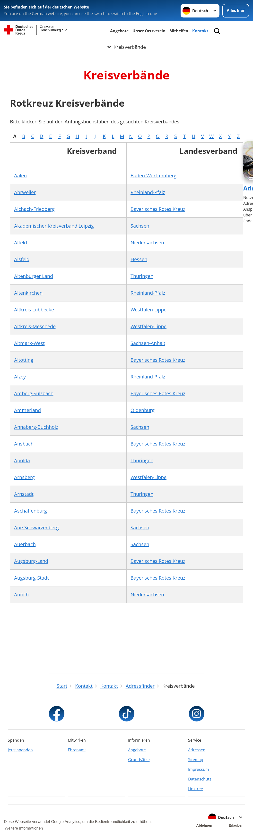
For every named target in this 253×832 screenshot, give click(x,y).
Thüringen (142, 276)
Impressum (198, 769)
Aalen (20, 175)
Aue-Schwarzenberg (36, 527)
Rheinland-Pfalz (148, 192)
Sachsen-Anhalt (148, 343)
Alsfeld (21, 259)
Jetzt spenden (20, 750)
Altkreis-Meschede (35, 326)
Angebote (119, 31)
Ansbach (24, 443)
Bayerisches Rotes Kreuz (158, 209)
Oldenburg (143, 410)
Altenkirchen (28, 293)
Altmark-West (29, 343)
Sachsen (140, 226)
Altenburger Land (33, 276)
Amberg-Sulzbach (33, 393)
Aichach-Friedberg (34, 209)
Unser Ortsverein (149, 31)
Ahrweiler (25, 192)
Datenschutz (199, 779)
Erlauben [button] (236, 825)
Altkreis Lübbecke (34, 309)
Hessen (139, 259)
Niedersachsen (147, 242)
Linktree (195, 788)
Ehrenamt (77, 750)
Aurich (21, 594)
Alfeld (20, 242)
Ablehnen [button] (204, 825)
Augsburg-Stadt (31, 578)
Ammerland (27, 410)
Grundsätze (139, 759)
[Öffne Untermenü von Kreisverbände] (126, 47)
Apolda (22, 460)
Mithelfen (178, 31)
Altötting (23, 360)
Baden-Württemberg (153, 175)
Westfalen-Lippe (148, 309)
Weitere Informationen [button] (24, 828)
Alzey (20, 376)
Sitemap (195, 759)
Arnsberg (24, 477)
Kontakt (200, 31)
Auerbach (25, 544)
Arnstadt (24, 494)
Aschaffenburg (30, 510)
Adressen (196, 750)
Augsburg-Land (31, 561)
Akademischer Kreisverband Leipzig (54, 226)
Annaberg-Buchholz (36, 427)
